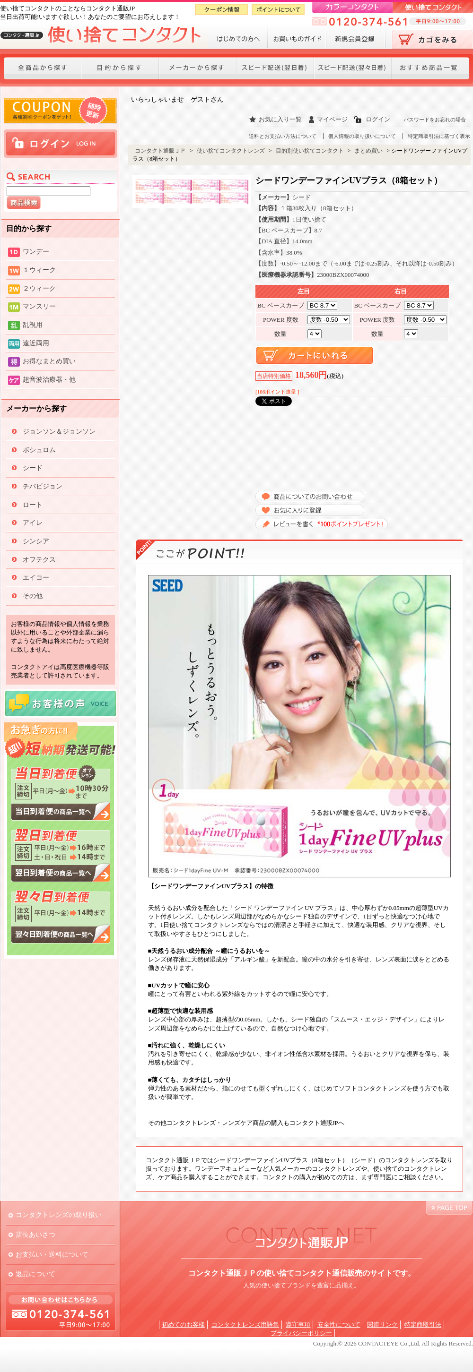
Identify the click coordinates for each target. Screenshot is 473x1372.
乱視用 (33, 324)
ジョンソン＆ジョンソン (59, 431)
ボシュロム (39, 450)
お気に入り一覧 (280, 119)
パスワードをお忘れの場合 (434, 119)
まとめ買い (368, 150)
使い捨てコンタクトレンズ (231, 150)
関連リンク (382, 1324)
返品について (35, 1274)
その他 (33, 596)
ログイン (378, 119)
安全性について (338, 1324)
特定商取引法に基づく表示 (439, 136)
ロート (33, 504)
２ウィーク (39, 288)
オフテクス (39, 559)
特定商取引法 (422, 1324)
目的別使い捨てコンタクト (310, 150)
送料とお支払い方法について (282, 136)
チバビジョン (42, 486)
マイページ (332, 119)
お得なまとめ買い (49, 361)
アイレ (33, 522)
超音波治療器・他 (49, 379)
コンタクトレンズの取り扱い (59, 1214)
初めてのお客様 (183, 1324)
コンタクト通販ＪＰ (160, 150)
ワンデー (36, 251)
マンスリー (39, 306)
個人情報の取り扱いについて (362, 136)
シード (33, 468)
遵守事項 (298, 1324)
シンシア (36, 541)
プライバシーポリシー (301, 1333)
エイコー (36, 577)
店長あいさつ (35, 1234)
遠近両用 (36, 343)
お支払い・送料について (52, 1254)
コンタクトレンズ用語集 (245, 1324)
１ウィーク (39, 270)
